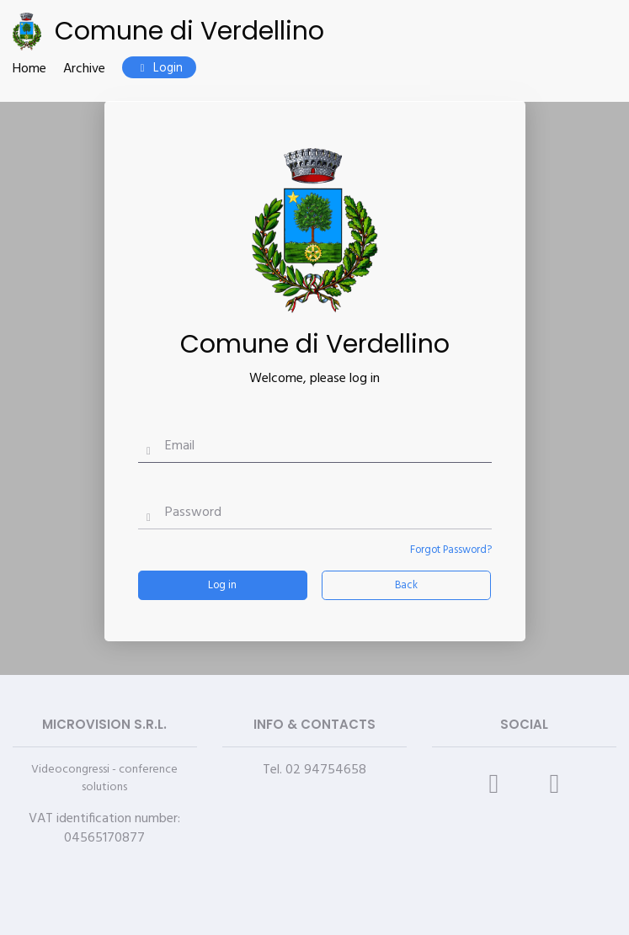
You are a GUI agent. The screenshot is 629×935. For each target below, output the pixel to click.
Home (29, 69)
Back (406, 585)
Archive (84, 69)
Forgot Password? (451, 550)
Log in (222, 585)
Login (159, 68)
